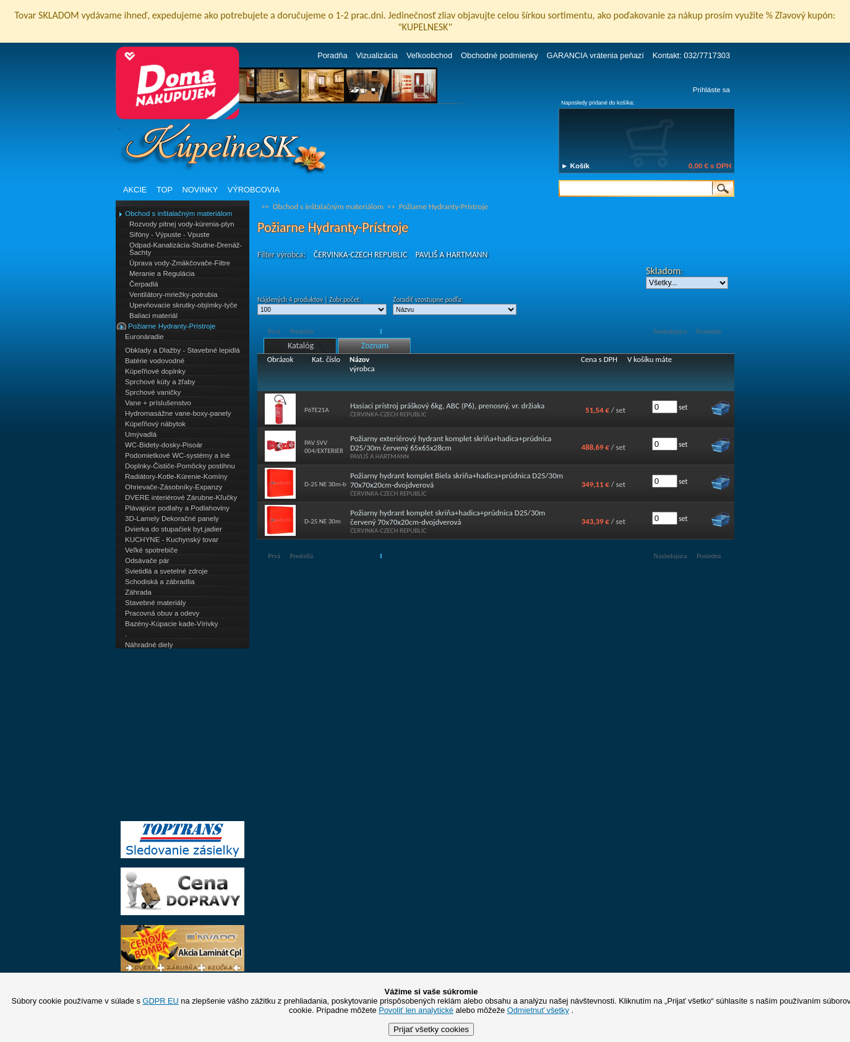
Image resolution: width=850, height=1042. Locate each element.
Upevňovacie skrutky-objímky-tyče (183, 305)
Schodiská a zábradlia (160, 581)
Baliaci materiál (153, 315)
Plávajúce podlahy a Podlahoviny (177, 508)
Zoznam (375, 345)
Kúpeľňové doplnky (155, 371)
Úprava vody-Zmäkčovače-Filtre (179, 263)
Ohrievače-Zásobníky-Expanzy (173, 487)
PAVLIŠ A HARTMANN (451, 254)
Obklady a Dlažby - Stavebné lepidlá (182, 350)
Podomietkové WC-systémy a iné (177, 455)
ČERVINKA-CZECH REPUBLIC (360, 254)
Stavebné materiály (155, 602)
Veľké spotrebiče (151, 550)
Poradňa (332, 55)
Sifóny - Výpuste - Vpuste (169, 234)
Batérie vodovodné (154, 360)
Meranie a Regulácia (162, 273)
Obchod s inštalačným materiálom (178, 213)
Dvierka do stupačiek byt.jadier (173, 529)
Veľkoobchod (429, 55)
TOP (165, 189)
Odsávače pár (147, 560)
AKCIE (135, 189)
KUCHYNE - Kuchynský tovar (171, 539)
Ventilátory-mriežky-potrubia (173, 294)
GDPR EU (160, 1000)
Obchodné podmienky (499, 55)
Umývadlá (141, 434)
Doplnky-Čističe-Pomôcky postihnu (180, 466)
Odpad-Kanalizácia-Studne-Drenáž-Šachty (185, 248)
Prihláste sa (711, 89)
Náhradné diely (149, 644)
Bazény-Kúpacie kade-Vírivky (171, 623)
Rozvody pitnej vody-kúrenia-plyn (181, 224)
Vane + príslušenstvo (158, 403)
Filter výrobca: (281, 254)
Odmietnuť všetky (538, 1010)
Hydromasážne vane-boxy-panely (178, 413)
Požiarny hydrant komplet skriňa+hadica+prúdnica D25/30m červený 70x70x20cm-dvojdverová (447, 517)
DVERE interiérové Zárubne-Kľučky (181, 497)
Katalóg (301, 345)
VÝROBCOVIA (254, 189)
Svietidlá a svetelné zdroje (166, 571)
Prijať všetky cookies (431, 1029)
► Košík (575, 166)
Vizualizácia (377, 55)
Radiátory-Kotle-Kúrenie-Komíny (176, 476)
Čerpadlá (143, 284)
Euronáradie (144, 336)
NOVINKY (200, 189)
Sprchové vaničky (153, 392)
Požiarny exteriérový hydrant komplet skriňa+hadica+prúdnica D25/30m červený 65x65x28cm (450, 443)
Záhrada (138, 592)
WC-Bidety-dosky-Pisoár (163, 445)
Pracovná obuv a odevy (162, 613)
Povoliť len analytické (416, 1010)
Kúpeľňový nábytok (155, 424)
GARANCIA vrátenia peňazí (595, 55)
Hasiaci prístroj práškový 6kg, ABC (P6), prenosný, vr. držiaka (447, 405)
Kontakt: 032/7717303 (691, 55)
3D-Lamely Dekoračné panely (172, 518)
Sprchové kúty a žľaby (160, 381)
